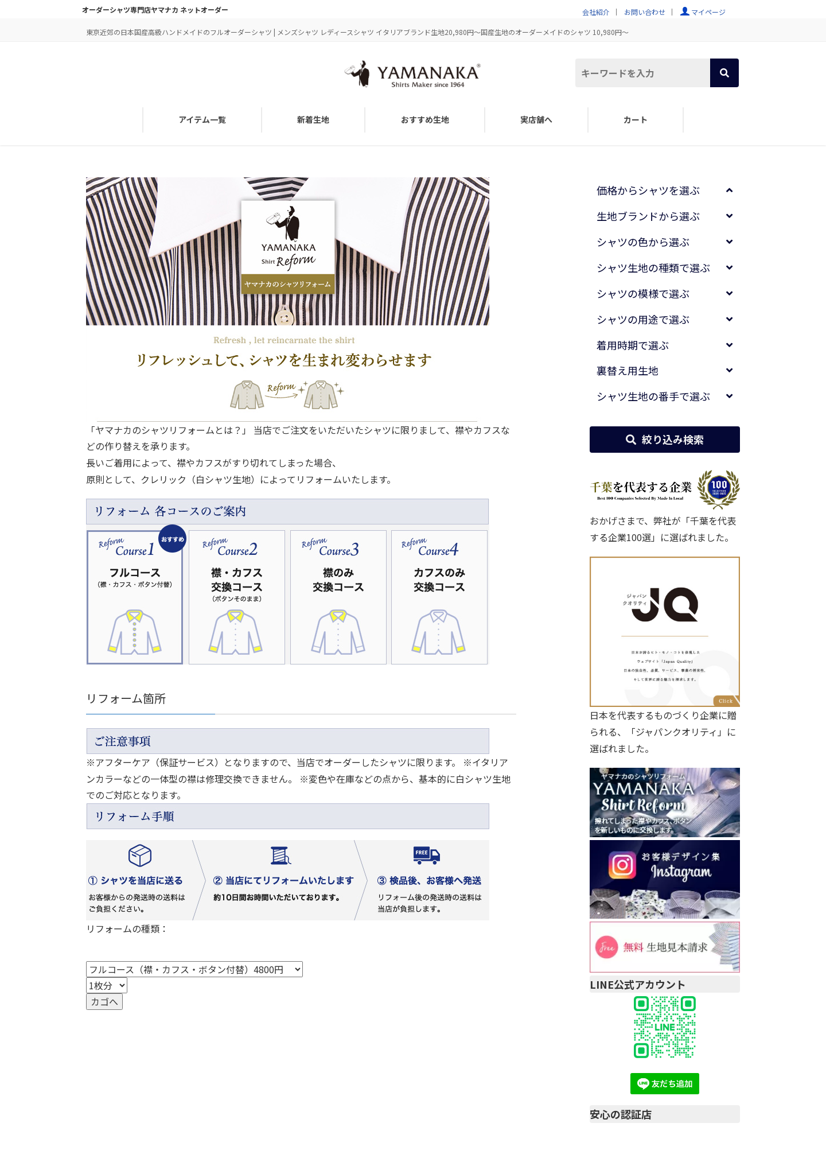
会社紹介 (596, 12)
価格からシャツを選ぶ (648, 189)
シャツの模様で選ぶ (643, 293)
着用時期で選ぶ (633, 344)
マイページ (708, 12)
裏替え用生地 (628, 370)
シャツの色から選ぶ (643, 241)
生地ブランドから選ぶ (648, 215)
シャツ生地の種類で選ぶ (653, 267)
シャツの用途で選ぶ (643, 319)
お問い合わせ (644, 12)
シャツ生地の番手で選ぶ (653, 395)
